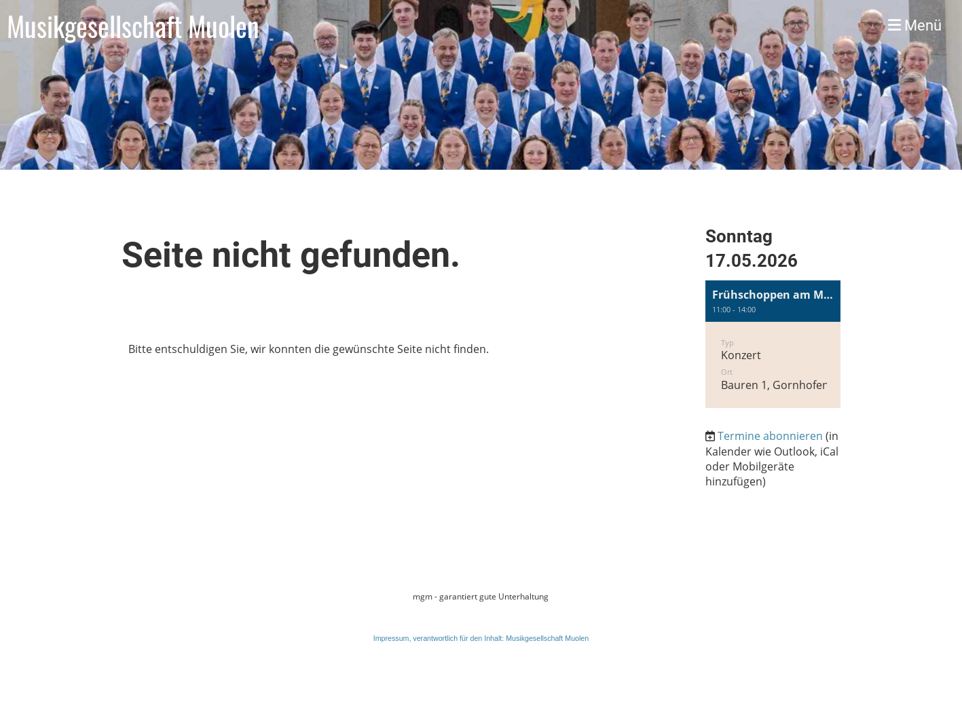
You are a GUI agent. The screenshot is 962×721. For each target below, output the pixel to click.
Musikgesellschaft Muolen (133, 26)
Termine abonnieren (770, 435)
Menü (915, 25)
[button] (773, 344)
